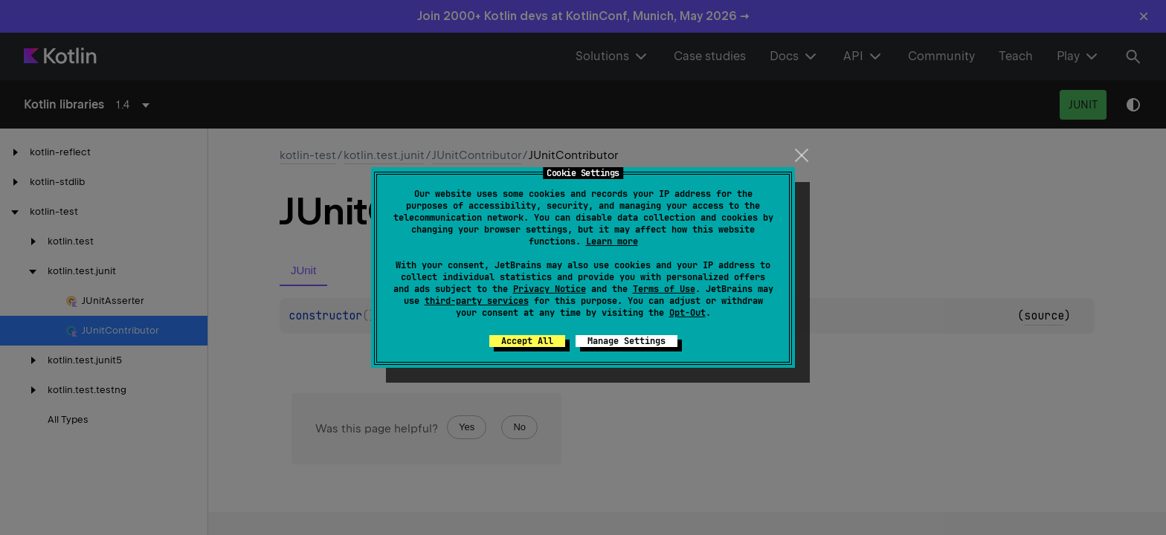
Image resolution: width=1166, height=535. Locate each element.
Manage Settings (626, 341)
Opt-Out (687, 313)
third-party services (477, 301)
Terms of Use (664, 289)
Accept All (527, 341)
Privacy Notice (549, 289)
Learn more (612, 241)
